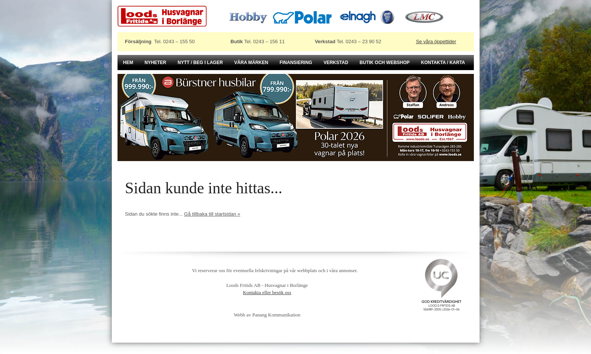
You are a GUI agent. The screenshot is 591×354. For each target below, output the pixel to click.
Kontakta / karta (443, 62)
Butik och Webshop (385, 62)
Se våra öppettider (436, 41)
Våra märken (251, 62)
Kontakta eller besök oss (267, 292)
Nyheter (155, 62)
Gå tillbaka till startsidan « (212, 214)
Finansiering (295, 62)
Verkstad (335, 62)
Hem (128, 62)
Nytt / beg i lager (200, 62)
